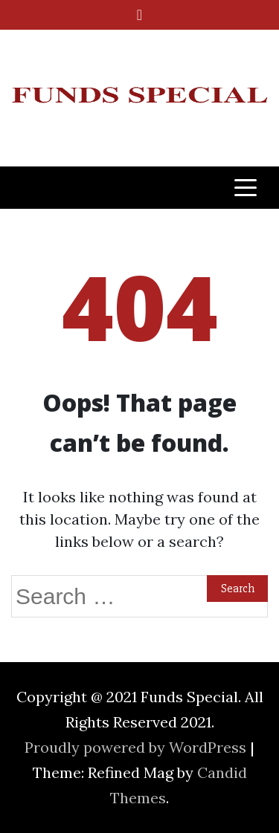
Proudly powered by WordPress (137, 747)
